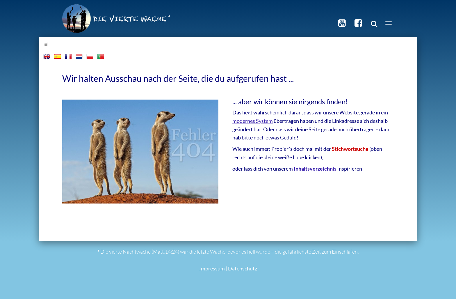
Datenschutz (242, 268)
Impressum (212, 268)
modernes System (252, 121)
